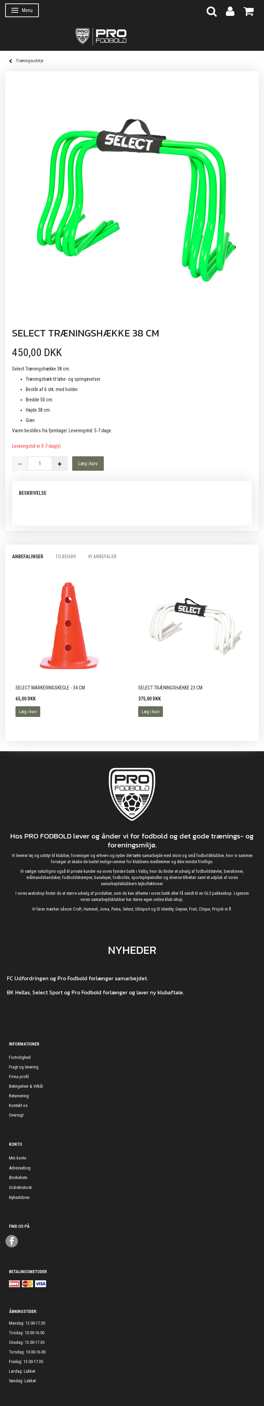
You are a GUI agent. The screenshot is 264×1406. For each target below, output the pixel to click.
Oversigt (16, 1115)
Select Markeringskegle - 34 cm (50, 687)
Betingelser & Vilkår (26, 1086)
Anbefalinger (27, 556)
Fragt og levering (23, 1067)
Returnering (19, 1095)
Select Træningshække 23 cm (170, 687)
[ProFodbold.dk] (132, 36)
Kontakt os (18, 1105)
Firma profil (19, 1076)
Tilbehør (65, 556)
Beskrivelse (32, 493)
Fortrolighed (20, 1057)
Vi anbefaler (102, 556)
